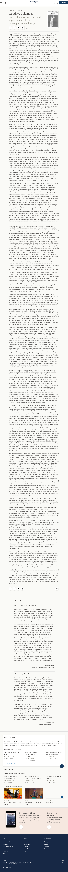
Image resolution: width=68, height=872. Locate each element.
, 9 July (32, 611)
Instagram (46, 843)
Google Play (35, 818)
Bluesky (46, 841)
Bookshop (5, 850)
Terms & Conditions (7, 867)
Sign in (53, 3)
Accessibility (27, 848)
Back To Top (63, 862)
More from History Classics (14, 773)
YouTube (46, 846)
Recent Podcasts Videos (13, 786)
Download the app (27, 813)
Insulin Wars (49, 802)
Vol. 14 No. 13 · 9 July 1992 (16, 10)
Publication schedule (8, 846)
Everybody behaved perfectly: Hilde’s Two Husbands (31, 754)
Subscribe (61, 3)
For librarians (27, 846)
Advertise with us (7, 848)
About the (6, 841)
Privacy (15, 867)
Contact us (26, 841)
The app (27, 843)
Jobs (4, 853)
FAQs (25, 850)
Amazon (32, 820)
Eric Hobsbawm (17, 17)
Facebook (46, 848)
